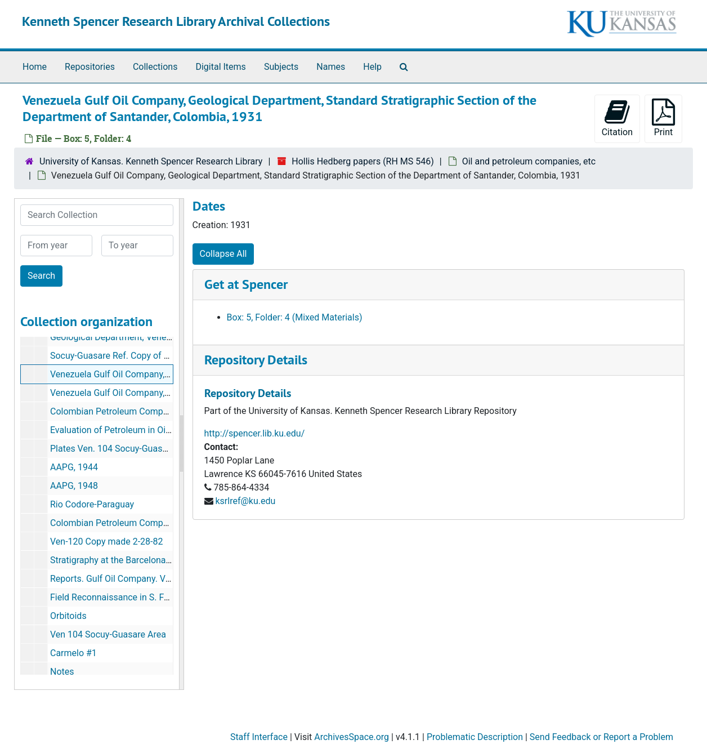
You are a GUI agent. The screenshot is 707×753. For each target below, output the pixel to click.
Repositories (90, 66)
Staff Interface (259, 737)
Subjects (281, 66)
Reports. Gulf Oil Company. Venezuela (125, 578)
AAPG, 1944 (74, 467)
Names (330, 66)
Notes (62, 671)
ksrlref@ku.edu (245, 501)
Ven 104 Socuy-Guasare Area (108, 634)
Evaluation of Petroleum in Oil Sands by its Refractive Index (167, 430)
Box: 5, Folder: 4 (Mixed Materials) (295, 317)
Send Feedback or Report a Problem (601, 737)
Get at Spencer (246, 284)
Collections (155, 66)
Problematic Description (475, 737)
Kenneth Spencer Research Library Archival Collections (176, 21)
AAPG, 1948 (74, 485)
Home (35, 66)
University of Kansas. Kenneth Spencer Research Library (150, 161)
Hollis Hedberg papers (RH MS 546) (363, 161)
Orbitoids (68, 616)
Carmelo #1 (73, 653)
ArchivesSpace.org (351, 737)
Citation (617, 118)
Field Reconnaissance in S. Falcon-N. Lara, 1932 (145, 597)
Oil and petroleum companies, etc (529, 161)
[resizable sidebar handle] (181, 444)
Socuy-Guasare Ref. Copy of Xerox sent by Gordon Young (163, 355)
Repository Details (255, 359)
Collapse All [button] (223, 253)
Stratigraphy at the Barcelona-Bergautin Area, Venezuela (161, 560)
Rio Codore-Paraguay (92, 504)
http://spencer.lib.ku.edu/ (254, 433)
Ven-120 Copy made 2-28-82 (106, 541)
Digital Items (220, 66)
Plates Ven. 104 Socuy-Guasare (112, 448)
